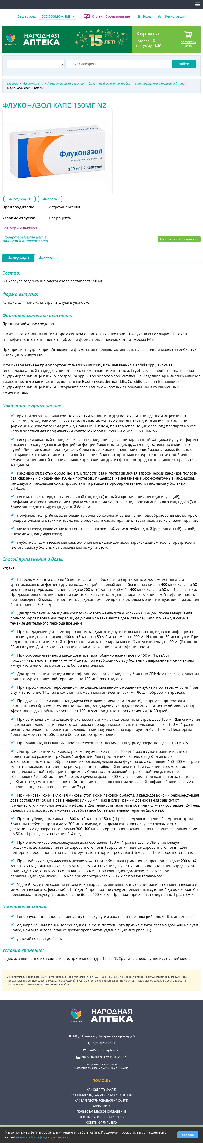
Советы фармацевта (101, 1122)
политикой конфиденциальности (42, 1137)
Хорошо (188, 1135)
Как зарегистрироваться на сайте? (101, 1100)
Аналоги (50, 199)
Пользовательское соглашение (102, 1111)
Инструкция (19, 199)
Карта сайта (101, 1106)
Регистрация (175, 16)
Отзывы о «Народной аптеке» (102, 1117)
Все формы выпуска (20, 228)
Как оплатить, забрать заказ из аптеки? (101, 1095)
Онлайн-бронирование (111, 16)
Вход (147, 16)
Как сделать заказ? (101, 1089)
